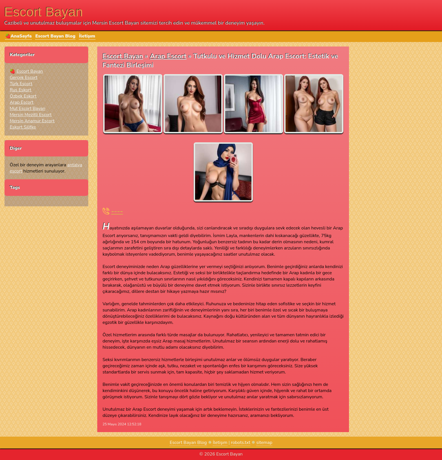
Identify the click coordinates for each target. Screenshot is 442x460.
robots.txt (240, 442)
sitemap (264, 442)
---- (117, 211)
